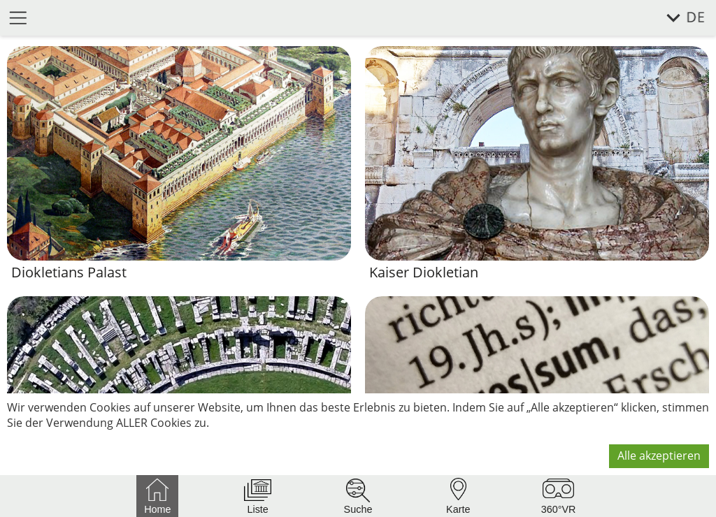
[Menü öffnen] (18, 17)
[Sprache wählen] (678, 18)
